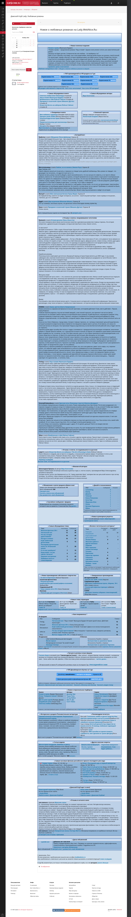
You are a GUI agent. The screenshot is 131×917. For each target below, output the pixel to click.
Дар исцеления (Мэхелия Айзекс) (60, 201)
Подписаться (23, 23)
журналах (106, 647)
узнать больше (102, 863)
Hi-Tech (71, 899)
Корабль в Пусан (89, 774)
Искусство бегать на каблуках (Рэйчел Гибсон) (56, 105)
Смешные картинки (89, 558)
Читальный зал (46, 532)
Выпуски (47, 2)
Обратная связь (34, 896)
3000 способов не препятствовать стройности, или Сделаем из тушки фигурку (96, 732)
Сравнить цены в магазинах (58, 67)
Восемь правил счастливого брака (88, 748)
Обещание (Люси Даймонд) (61, 137)
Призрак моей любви (47, 116)
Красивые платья (92, 561)
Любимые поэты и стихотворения (47, 559)
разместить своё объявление (73, 849)
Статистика (16, 80)
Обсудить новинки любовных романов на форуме (74, 69)
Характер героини (92, 555)
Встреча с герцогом (101, 700)
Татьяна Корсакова (89, 552)
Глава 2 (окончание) (108, 607)
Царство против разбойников (93, 769)
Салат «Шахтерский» (107, 519)
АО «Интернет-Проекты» (25, 909)
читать (56, 77)
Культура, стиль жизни (16, 9)
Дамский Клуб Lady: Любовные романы (27, 16)
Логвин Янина (91, 540)
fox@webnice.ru (80, 857)
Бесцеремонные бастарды (103, 705)
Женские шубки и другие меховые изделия (92, 543)
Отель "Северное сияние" (48, 696)
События (52, 896)
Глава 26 (83, 607)
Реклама (52, 885)
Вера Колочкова (88, 96)
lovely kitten (44, 793)
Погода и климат (47, 538)
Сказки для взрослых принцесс (96, 587)
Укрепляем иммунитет (109, 745)
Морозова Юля (91, 502)
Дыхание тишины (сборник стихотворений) (101, 592)
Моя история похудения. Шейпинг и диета (54, 744)
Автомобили (72, 885)
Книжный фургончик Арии (49, 118)
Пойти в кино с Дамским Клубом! (51, 795)
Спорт (93, 885)
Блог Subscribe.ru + (35, 888)
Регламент (13, 890)
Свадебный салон (45, 702)
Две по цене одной (45, 700)
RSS (34, 32)
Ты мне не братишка (48, 578)
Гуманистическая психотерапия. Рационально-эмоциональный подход (56, 717)
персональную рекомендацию (109, 120)
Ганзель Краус (44, 655)
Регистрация (14, 888)
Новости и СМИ (96, 890)
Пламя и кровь (53, 48)
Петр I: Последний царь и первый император (99, 763)
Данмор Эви (71, 694)
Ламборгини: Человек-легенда (94, 776)
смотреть (79, 737)
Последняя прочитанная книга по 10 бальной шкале (50, 546)
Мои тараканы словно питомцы (92, 548)
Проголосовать (44, 128)
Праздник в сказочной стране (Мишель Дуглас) (57, 101)
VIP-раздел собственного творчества (51, 88)
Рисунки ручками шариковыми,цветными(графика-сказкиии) (56, 582)
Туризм (71, 888)
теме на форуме (106, 859)
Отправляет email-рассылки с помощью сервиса (30, 2)
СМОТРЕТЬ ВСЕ (96, 679)
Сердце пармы (47, 763)
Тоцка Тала (71, 696)
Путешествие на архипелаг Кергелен (101, 645)
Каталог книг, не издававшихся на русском (53, 461)
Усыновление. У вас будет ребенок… (108, 748)
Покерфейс (87, 771)
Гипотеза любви (45, 703)
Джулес (88, 494)
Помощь (13, 893)
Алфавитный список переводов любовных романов (56, 609)
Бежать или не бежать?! (90, 745)
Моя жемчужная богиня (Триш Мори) (63, 194)
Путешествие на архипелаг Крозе (100, 641)
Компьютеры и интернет (76, 901)
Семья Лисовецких (101, 694)
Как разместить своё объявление (52, 495)
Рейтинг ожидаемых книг (48, 69)
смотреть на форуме (83, 674)
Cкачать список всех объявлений (52, 493)
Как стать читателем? (73, 88)
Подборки (69, 2)
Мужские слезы (60, 802)
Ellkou (88, 508)
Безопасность (34, 890)
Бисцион (43, 126)
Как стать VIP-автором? (90, 88)
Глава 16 (42, 607)
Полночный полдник (90, 116)
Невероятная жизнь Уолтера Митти (68, 831)
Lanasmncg (89, 490)
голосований (47, 647)
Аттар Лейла (71, 698)
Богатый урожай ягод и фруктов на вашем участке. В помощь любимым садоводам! (98, 725)
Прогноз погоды (96, 888)
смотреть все (76, 213)
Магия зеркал (51, 641)
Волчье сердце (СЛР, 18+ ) (61, 635)
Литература (27, 9)
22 (16, 45)
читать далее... (101, 659)
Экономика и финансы (75, 896)
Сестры (85, 780)
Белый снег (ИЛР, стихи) (94, 580)
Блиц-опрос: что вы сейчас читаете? (48, 553)
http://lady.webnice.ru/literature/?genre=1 (22, 59)
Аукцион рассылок (55, 893)
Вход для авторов (15, 885)
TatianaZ (89, 496)
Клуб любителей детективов (47, 541)
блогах (111, 647)
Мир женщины (73, 890)
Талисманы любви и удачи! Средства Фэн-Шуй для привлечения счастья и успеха (99, 717)
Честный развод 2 (89, 773)
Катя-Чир (89, 500)
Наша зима (84, 789)
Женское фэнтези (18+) (49, 530)
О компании (33, 885)
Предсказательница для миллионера (53, 122)
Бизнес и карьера (73, 893)
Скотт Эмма (71, 702)
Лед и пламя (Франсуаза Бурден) (51, 98)
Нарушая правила (100, 702)
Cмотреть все (45, 491)
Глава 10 (63, 607)
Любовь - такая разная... (91, 564)
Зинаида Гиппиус (52, 645)
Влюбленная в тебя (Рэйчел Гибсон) (53, 99)
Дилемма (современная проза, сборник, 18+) (101, 583)
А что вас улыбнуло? (48, 550)
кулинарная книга (91, 521)
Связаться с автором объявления (65, 847)
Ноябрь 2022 (25, 37)
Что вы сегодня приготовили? (46, 535)
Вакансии (32, 893)
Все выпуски (81, 22)
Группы (57, 2)
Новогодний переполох (47, 789)
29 (16, 47)
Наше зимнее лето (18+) (49, 589)
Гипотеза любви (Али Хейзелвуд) (52, 96)
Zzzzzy (88, 504)
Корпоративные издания (56, 888)
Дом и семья (95, 899)
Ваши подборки (99, 709)
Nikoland (119, 909)
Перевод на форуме (46, 460)
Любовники (88, 782)
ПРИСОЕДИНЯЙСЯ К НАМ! (98, 665)
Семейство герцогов (101, 696)
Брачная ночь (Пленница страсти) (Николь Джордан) (78, 403)
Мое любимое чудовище (49, 115)
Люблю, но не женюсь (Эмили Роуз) (69, 167)
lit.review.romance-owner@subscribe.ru (20, 63)
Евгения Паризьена (93, 506)
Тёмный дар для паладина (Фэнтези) (54, 593)
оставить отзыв (53, 774)
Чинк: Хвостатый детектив (92, 767)
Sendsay (52, 890)
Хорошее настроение (48, 556)
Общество (94, 896)
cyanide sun (45, 842)
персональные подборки (85, 709)
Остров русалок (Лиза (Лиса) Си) (62, 220)
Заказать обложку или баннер (85, 685)
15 (16, 43)
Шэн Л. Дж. (70, 700)
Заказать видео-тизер (105, 685)
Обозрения (34, 9)
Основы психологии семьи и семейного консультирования (98, 721)
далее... (74, 506)
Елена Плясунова (92, 498)
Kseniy (88, 492)
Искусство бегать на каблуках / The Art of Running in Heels (70, 452)
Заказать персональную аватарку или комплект (55, 685)
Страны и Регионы (97, 893)
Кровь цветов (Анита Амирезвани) (62, 307)
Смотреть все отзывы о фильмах (52, 835)
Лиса (17, 75)
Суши (90, 730)
